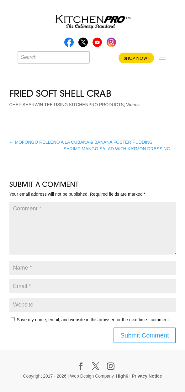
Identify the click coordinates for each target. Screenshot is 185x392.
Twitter (83, 44)
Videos (133, 104)
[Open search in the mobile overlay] (22, 55)
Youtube (97, 44)
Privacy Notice (147, 376)
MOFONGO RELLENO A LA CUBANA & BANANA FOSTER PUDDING (81, 142)
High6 (122, 376)
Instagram (111, 44)
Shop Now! (136, 58)
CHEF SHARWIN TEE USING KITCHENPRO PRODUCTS (66, 104)
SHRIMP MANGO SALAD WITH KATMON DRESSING (119, 148)
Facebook (69, 44)
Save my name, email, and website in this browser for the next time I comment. (93, 319)
